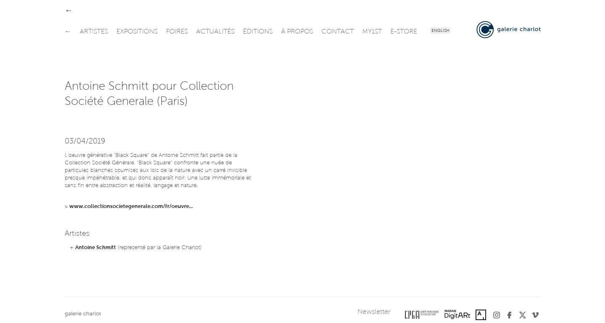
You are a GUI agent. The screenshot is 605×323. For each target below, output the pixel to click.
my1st (372, 32)
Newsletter (374, 312)
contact (337, 32)
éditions (258, 32)
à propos (297, 32)
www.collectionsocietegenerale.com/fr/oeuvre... (131, 206)
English (440, 31)
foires (177, 32)
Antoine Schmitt (95, 247)
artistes (94, 32)
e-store (403, 32)
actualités (215, 32)
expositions (137, 32)
